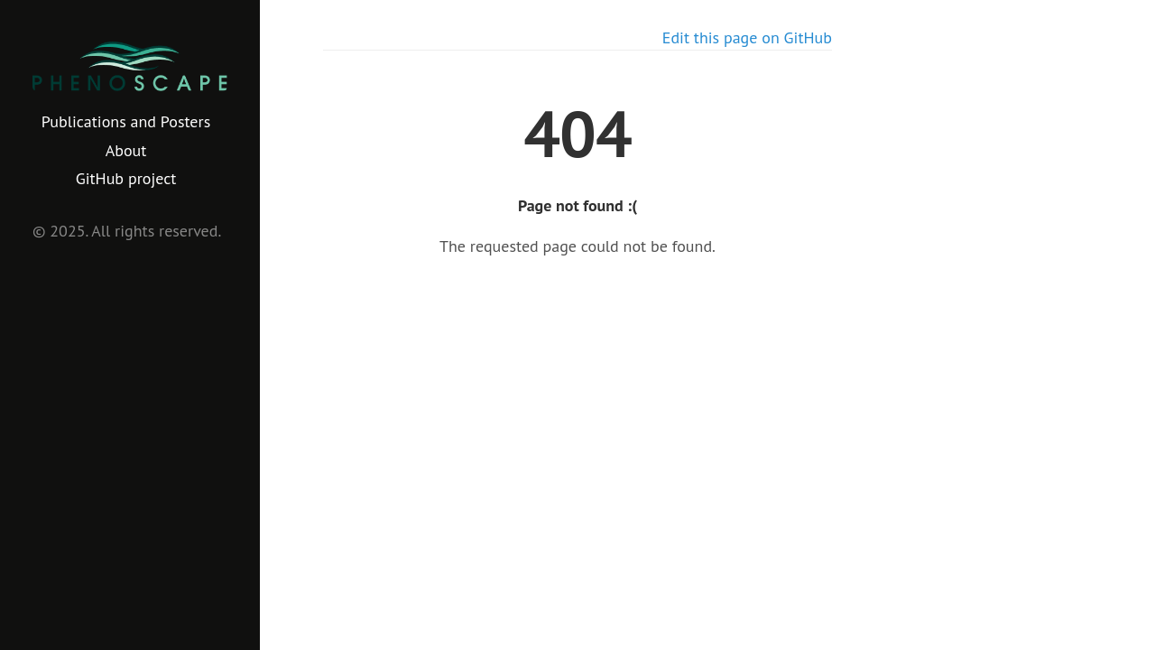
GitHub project (126, 178)
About (126, 150)
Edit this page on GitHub (747, 37)
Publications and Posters (126, 121)
